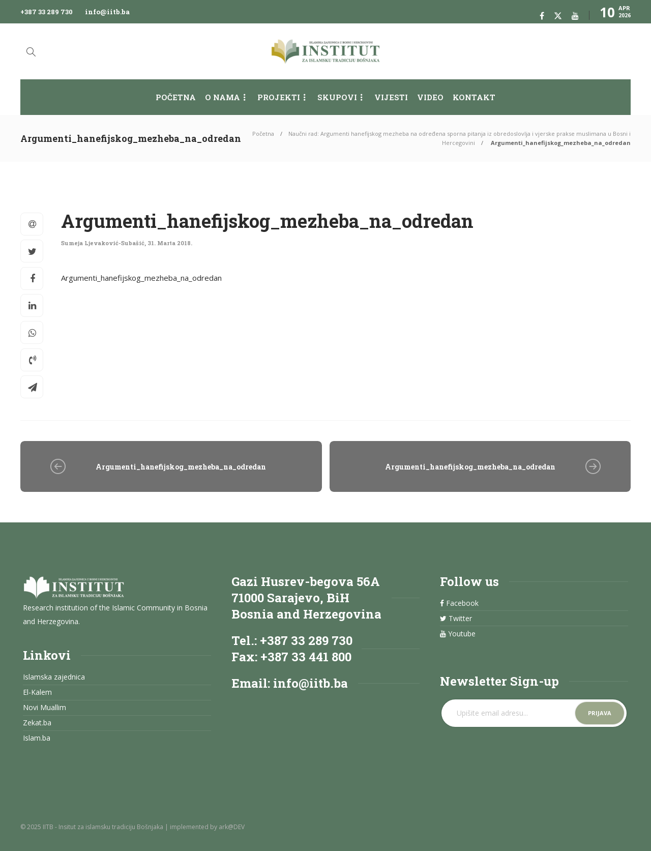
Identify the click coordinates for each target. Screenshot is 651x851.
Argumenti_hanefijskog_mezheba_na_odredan (141, 278)
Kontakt (474, 97)
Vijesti (391, 97)
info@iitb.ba (107, 11)
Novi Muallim (44, 707)
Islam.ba (36, 738)
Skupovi (337, 97)
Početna (176, 97)
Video (430, 97)
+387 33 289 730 (46, 11)
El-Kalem (37, 692)
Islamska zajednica (54, 677)
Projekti (278, 97)
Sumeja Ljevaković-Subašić (102, 243)
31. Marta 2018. (169, 243)
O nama (222, 97)
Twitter (456, 618)
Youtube (458, 633)
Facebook (459, 603)
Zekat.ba (37, 722)
